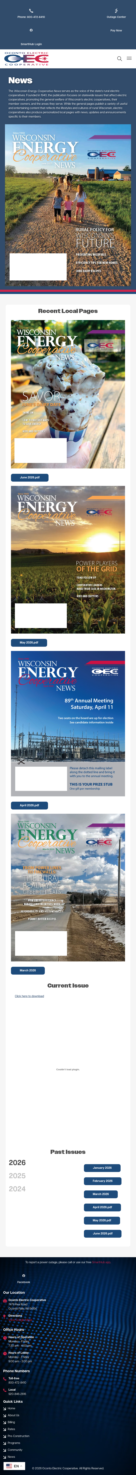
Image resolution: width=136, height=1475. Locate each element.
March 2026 (28, 957)
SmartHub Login (117, 30)
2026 (17, 1149)
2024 (17, 1175)
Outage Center (73, 13)
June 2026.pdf (30, 464)
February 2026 (103, 1167)
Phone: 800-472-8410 (28, 13)
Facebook (22, 1265)
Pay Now (28, 30)
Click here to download (29, 982)
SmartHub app (101, 1248)
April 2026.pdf (29, 792)
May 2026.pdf (29, 629)
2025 (17, 1162)
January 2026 (102, 1154)
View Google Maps (20, 1306)
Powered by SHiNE (40, 1466)
